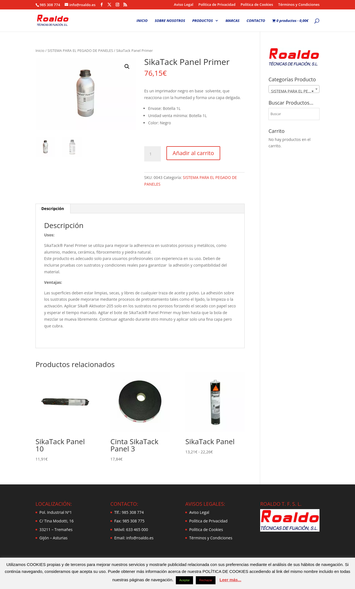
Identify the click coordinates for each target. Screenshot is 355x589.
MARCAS (232, 21)
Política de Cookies (256, 5)
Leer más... (230, 579)
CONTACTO (256, 21)
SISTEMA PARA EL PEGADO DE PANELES (80, 50)
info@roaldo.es (139, 537)
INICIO (142, 21)
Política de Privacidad (216, 5)
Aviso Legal (183, 5)
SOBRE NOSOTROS (170, 21)
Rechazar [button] (205, 580)
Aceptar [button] (184, 580)
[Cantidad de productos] (152, 154)
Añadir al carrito (193, 153)
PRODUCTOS (202, 21)
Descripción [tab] (52, 208)
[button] (127, 67)
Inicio (40, 50)
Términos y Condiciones (299, 5)
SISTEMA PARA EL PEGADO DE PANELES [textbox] (295, 91)
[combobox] (294, 89)
